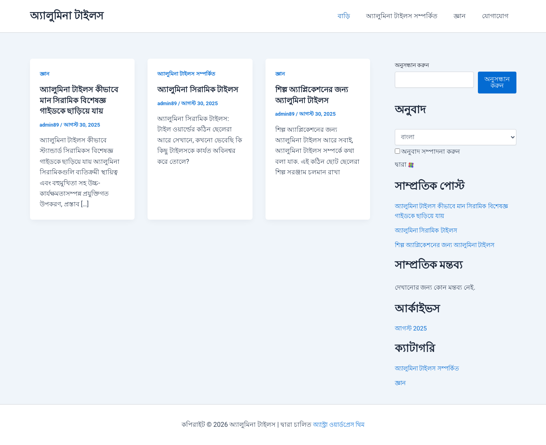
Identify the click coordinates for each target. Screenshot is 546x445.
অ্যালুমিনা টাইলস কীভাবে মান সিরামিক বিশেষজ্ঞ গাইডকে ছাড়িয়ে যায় (81, 100)
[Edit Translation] (397, 151)
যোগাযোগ (497, 16)
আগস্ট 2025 (412, 328)
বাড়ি (355, 16)
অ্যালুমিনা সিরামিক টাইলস (430, 230)
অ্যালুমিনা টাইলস (66, 16)
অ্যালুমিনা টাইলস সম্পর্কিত (409, 16)
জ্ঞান (464, 16)
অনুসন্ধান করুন (412, 65)
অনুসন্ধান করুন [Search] (497, 82)
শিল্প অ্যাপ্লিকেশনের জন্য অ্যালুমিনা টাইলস (450, 245)
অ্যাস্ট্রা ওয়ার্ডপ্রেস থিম (338, 424)
